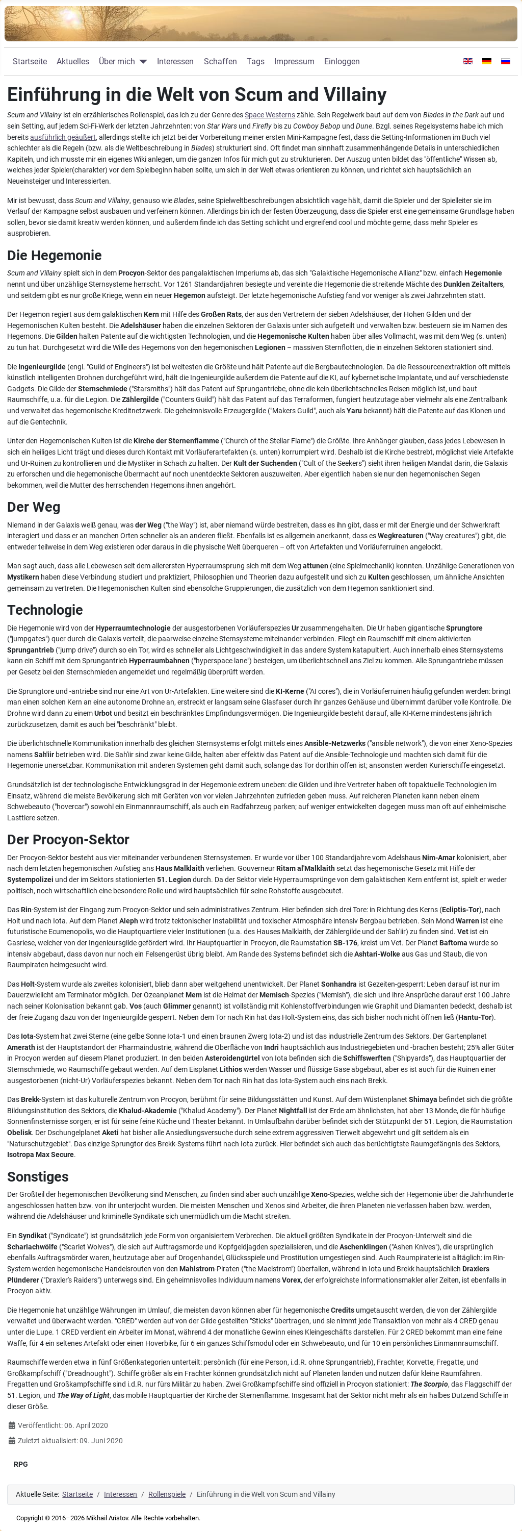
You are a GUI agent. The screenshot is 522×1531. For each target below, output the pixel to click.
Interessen (175, 61)
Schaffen (220, 61)
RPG (21, 1464)
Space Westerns (270, 115)
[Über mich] (141, 62)
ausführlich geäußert (63, 137)
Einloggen (342, 61)
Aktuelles (73, 61)
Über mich (117, 61)
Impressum (294, 61)
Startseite (30, 61)
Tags (256, 61)
